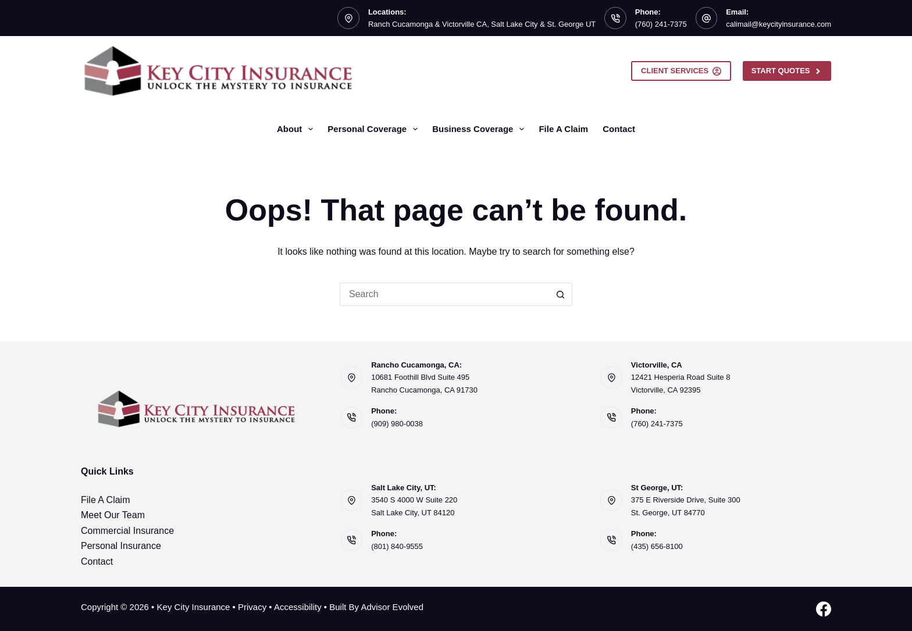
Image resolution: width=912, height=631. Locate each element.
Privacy (252, 607)
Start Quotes (786, 71)
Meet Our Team (113, 515)
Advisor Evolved (392, 607)
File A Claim (563, 129)
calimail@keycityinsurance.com (778, 24)
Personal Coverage (374, 129)
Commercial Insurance (127, 531)
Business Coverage (480, 129)
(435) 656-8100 (657, 546)
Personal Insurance (121, 546)
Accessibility (298, 607)
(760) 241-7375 (661, 24)
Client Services (681, 71)
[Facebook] (823, 608)
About (297, 129)
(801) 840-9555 (397, 546)
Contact (619, 129)
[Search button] (560, 294)
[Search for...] (444, 294)
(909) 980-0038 (397, 423)
